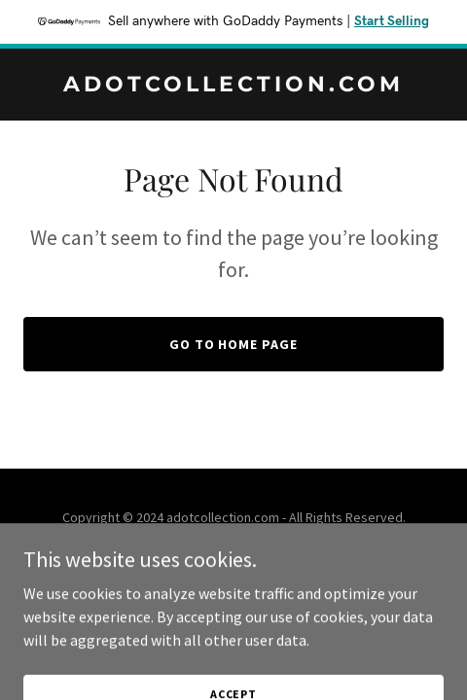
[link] (233, 85)
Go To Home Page (234, 344)
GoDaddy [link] (271, 561)
